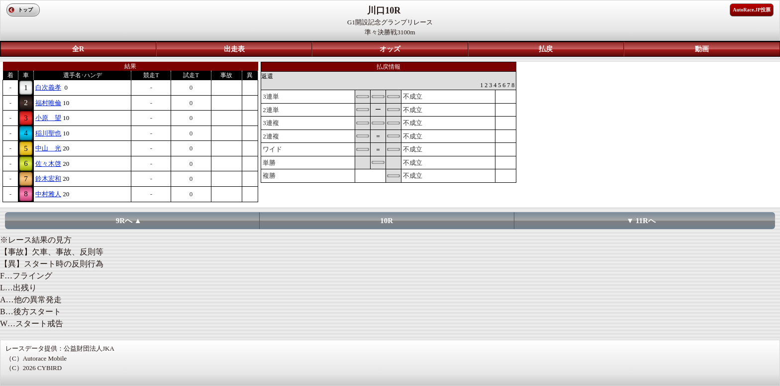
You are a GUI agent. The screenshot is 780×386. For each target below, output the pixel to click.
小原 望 (48, 118)
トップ (25, 9)
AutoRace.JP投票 (752, 9)
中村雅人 (48, 194)
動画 (702, 49)
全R (78, 49)
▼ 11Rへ (641, 221)
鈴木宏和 (48, 178)
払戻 (546, 49)
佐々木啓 (48, 163)
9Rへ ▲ (129, 221)
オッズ (390, 49)
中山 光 (48, 148)
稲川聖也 (48, 133)
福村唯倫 (48, 103)
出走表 (234, 49)
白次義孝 (48, 87)
